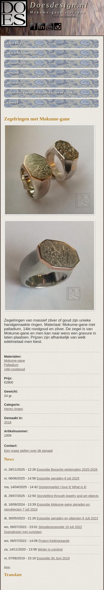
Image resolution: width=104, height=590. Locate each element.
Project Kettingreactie (53, 541)
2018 (7, 422)
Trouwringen (16, 63)
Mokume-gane (14, 360)
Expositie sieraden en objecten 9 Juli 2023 (67, 518)
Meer (7, 567)
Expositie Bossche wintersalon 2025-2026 (67, 469)
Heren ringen (13, 409)
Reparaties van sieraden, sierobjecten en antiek (40, 92)
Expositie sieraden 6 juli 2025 (58, 478)
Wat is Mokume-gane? (23, 53)
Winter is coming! (50, 549)
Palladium (11, 365)
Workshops (15, 83)
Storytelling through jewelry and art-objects (68, 496)
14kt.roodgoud (14, 369)
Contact (35, 20)
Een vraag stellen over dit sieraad (28, 450)
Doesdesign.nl (59, 5)
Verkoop (13, 73)
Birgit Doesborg (40, 16)
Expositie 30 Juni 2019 (53, 558)
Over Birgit (15, 43)
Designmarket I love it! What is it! (63, 487)
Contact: (10, 445)
